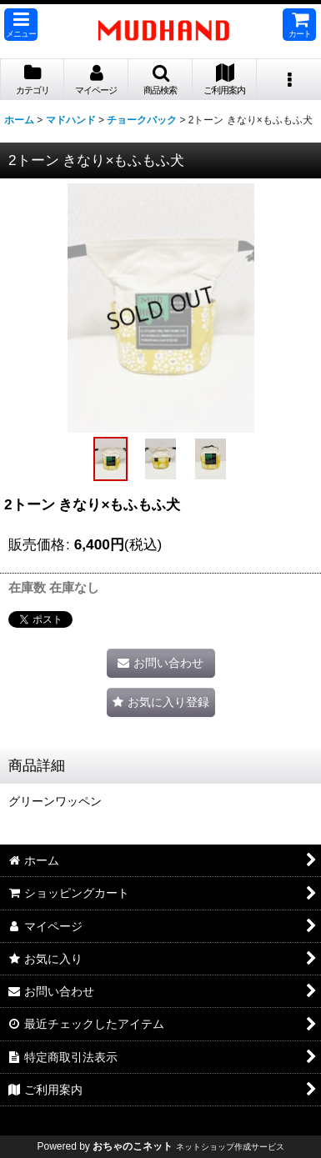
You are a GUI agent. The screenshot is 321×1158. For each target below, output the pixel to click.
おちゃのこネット (133, 1146)
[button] (21, 24)
